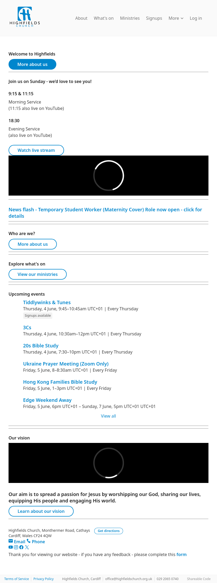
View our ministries (38, 274)
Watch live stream (36, 150)
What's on (103, 18)
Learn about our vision (41, 511)
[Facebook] (22, 548)
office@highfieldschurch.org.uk (128, 579)
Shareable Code (199, 579)
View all (108, 416)
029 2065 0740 (168, 579)
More (175, 18)
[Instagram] (16, 548)
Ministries (130, 18)
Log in (196, 18)
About (81, 18)
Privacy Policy (43, 579)
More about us (32, 64)
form (181, 554)
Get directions (109, 531)
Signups (154, 18)
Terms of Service (16, 579)
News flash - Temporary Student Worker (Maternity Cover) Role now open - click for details (105, 212)
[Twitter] (27, 548)
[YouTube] (11, 548)
